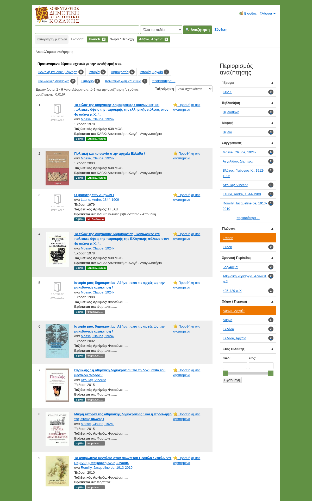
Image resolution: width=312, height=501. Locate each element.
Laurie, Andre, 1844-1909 (100, 200)
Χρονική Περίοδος (236, 258)
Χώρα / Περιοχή (234, 301)
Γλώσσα (268, 13)
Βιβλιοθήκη (231, 103)
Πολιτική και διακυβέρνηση (57, 72)
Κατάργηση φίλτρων (52, 39)
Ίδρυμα (228, 83)
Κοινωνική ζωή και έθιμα (123, 81)
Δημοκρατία (120, 72)
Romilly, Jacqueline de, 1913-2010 (107, 467)
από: (226, 358)
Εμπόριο (87, 81)
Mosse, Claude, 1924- (97, 119)
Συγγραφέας (232, 143)
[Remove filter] (103, 39)
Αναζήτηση (197, 30)
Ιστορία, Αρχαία (151, 72)
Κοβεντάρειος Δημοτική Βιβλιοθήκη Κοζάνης (52, 17)
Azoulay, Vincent (93, 380)
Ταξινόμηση (164, 89)
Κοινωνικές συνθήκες (54, 81)
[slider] (225, 373)
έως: (252, 358)
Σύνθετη (221, 30)
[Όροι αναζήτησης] (87, 30)
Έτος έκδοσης (233, 349)
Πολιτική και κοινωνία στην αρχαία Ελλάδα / (109, 153)
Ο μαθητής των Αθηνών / (94, 195)
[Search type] (161, 30)
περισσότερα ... (163, 81)
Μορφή (227, 123)
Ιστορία (94, 72)
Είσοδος (248, 13)
